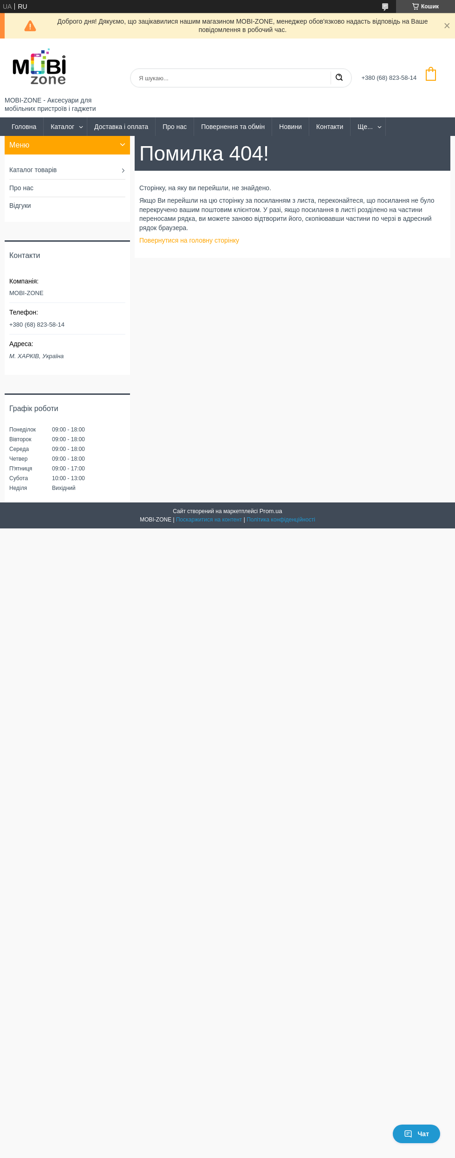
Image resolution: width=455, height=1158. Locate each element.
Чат (416, 1134)
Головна (24, 126)
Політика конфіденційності (281, 519)
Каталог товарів (33, 170)
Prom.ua (271, 511)
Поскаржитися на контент (209, 519)
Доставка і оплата (121, 126)
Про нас (174, 126)
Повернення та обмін (233, 126)
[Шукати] (339, 77)
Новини (290, 126)
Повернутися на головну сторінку (189, 240)
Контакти (329, 126)
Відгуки (20, 205)
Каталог (62, 126)
